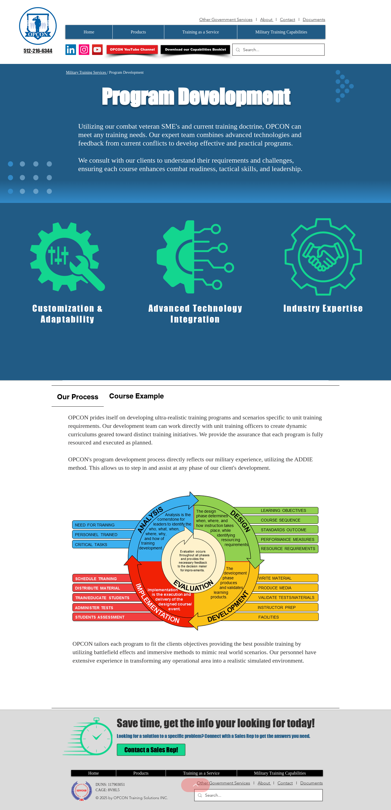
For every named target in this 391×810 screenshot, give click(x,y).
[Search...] (278, 49)
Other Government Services (226, 19)
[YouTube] (97, 49)
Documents (311, 783)
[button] (195, 49)
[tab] (78, 396)
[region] (68, 282)
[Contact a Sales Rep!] (151, 750)
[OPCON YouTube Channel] (132, 49)
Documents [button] (314, 19)
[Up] (195, 785)
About (266, 19)
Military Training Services (86, 72)
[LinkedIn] (70, 49)
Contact (287, 19)
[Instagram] (84, 49)
